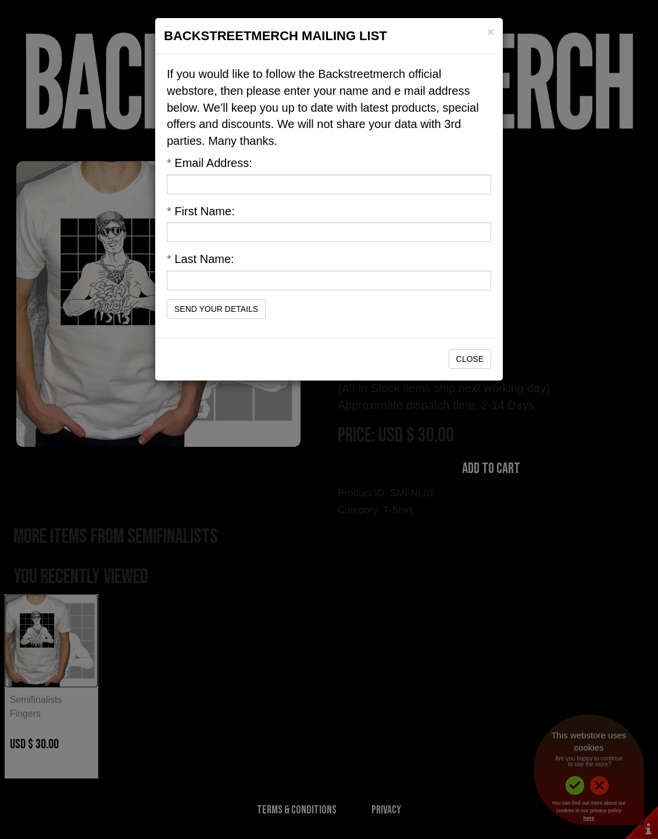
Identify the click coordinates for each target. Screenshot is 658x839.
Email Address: (209, 163)
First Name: (201, 211)
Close (470, 359)
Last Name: (200, 259)
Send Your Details (216, 309)
